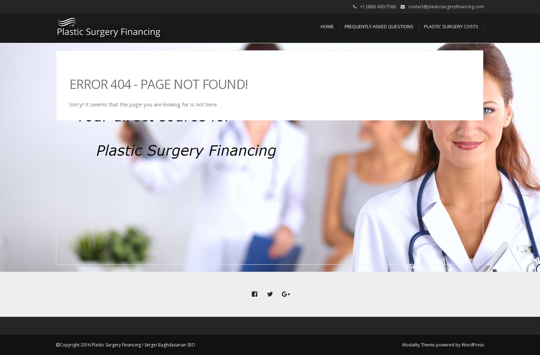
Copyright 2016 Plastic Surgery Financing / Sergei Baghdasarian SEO (127, 345)
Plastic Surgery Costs (451, 26)
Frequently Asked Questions (379, 26)
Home (327, 26)
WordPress (473, 345)
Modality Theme (418, 345)
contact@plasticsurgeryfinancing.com (446, 7)
